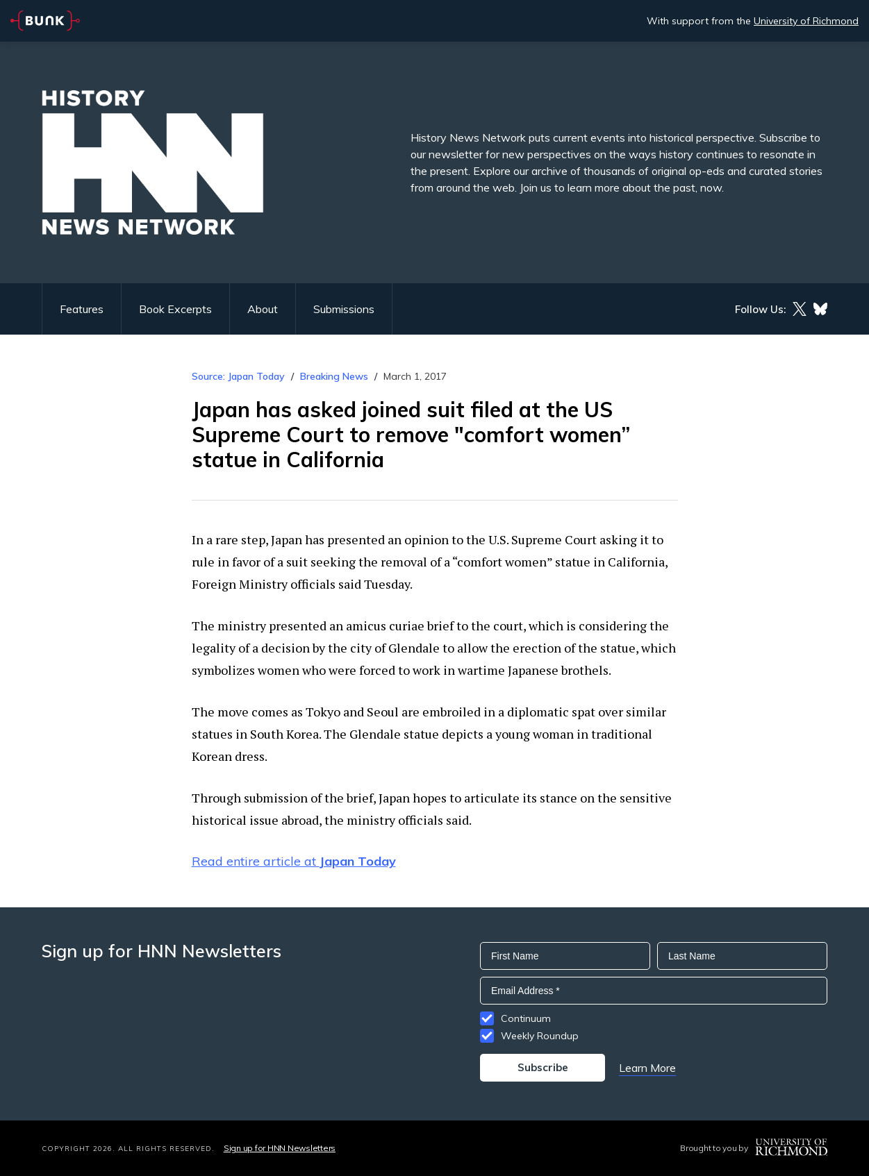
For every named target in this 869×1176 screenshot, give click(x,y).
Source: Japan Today (238, 376)
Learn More (647, 1068)
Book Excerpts (175, 309)
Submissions (343, 309)
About (262, 309)
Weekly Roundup (540, 1036)
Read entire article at (294, 861)
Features (82, 309)
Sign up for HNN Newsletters (280, 1148)
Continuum (526, 1018)
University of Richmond (806, 21)
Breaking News (334, 376)
